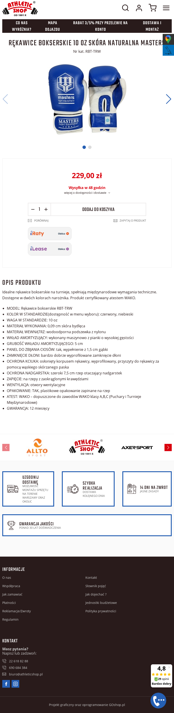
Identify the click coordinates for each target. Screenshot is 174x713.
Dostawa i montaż (152, 26)
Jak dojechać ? (95, 594)
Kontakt (91, 577)
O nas (6, 577)
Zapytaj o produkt (133, 221)
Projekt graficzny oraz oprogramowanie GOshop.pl (87, 705)
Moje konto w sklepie (139, 8)
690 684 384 (18, 667)
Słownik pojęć (95, 586)
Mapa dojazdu (52, 26)
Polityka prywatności (100, 611)
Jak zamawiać (12, 594)
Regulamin (10, 619)
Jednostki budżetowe (101, 603)
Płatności (9, 603)
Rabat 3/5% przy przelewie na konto (100, 26)
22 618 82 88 (18, 661)
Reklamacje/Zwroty (16, 611)
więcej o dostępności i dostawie (85, 193)
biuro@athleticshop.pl (26, 674)
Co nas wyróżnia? (21, 26)
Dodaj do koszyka (98, 209)
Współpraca (11, 586)
